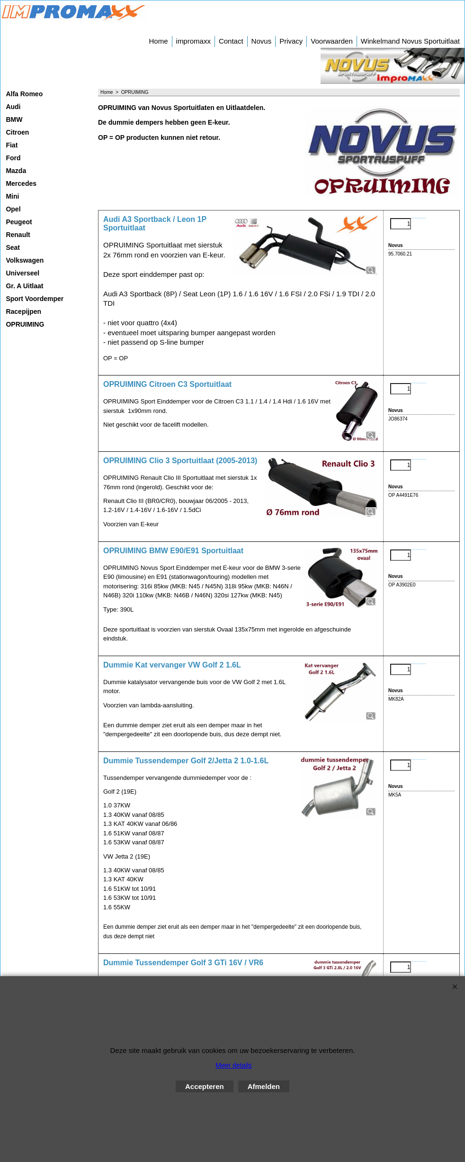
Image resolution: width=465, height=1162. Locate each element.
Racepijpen (23, 311)
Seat (13, 247)
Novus (261, 41)
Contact (231, 41)
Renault (18, 234)
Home (158, 41)
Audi (13, 106)
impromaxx (193, 41)
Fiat (12, 145)
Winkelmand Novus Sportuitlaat (410, 41)
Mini (12, 196)
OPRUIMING (25, 324)
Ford (13, 158)
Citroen (17, 132)
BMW (14, 119)
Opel (13, 209)
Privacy (291, 41)
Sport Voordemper (34, 298)
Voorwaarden (331, 41)
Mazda (16, 170)
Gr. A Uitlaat (24, 286)
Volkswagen (25, 260)
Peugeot (19, 222)
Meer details (233, 1065)
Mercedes (21, 183)
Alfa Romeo (24, 94)
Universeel (22, 273)
